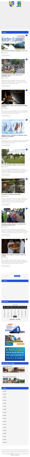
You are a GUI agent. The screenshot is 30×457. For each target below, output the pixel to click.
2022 (4, 403)
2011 (4, 436)
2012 (4, 433)
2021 (4, 406)
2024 (4, 397)
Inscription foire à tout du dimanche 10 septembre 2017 (12, 75)
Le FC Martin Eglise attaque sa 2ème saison (13, 165)
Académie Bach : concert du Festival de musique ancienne (14, 106)
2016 (4, 421)
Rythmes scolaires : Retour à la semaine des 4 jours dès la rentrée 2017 (14, 224)
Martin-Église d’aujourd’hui (9, 377)
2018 (4, 415)
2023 (4, 400)
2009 (4, 442)
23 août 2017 (5, 52)
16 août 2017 (5, 167)
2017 (4, 418)
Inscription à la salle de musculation (11, 194)
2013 (4, 430)
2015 (4, 424)
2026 (4, 391)
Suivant (17, 319)
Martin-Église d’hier (8, 366)
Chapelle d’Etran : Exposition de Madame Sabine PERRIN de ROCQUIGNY (14, 135)
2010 (4, 439)
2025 (4, 394)
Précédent (13, 319)
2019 (4, 412)
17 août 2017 (5, 108)
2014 (4, 427)
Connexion (17, 455)
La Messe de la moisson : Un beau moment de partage (14, 255)
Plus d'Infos (5, 55)
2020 (4, 409)
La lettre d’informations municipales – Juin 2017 (15, 51)
